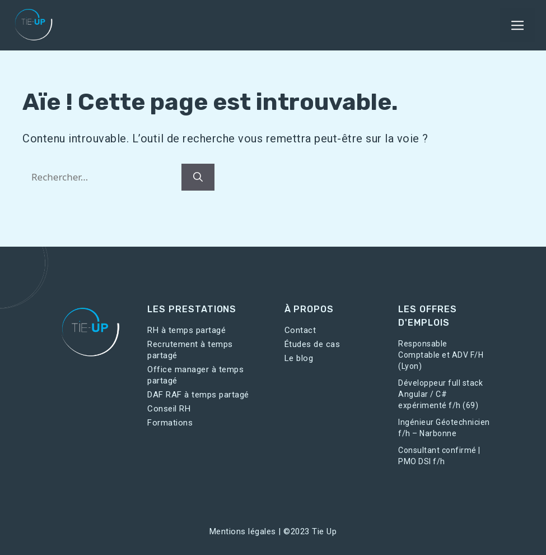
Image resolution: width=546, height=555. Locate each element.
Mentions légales (242, 531)
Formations (170, 423)
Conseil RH (168, 409)
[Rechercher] (197, 177)
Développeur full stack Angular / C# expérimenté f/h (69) (440, 394)
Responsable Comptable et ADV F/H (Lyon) (440, 355)
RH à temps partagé (186, 330)
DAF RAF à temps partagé (198, 395)
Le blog (299, 358)
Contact (300, 330)
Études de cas (312, 344)
